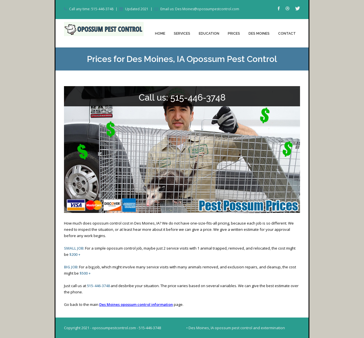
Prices (234, 34)
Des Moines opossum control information (136, 304)
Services (182, 34)
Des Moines (259, 34)
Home (160, 34)
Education (209, 34)
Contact (287, 34)
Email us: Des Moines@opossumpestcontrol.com (199, 9)
